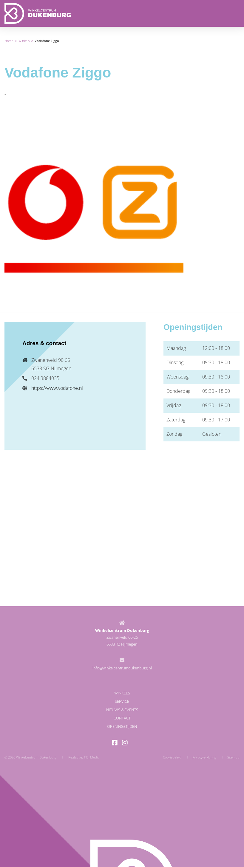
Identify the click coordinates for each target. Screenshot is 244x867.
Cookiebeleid (172, 757)
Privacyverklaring (204, 757)
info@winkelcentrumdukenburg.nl (122, 668)
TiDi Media (91, 757)
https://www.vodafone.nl (57, 388)
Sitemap (233, 757)
